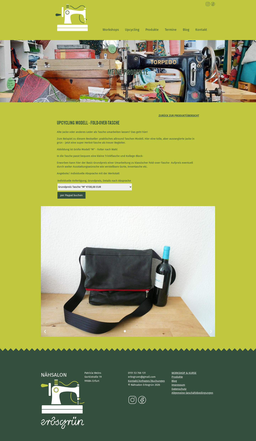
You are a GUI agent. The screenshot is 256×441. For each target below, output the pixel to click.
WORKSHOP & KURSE (184, 372)
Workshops (111, 30)
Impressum (178, 384)
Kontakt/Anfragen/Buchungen (146, 380)
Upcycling (132, 30)
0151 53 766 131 (137, 372)
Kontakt (201, 30)
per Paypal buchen (71, 195)
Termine (171, 30)
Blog (186, 30)
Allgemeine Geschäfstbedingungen (192, 392)
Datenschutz (179, 388)
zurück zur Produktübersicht (179, 115)
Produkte (152, 30)
